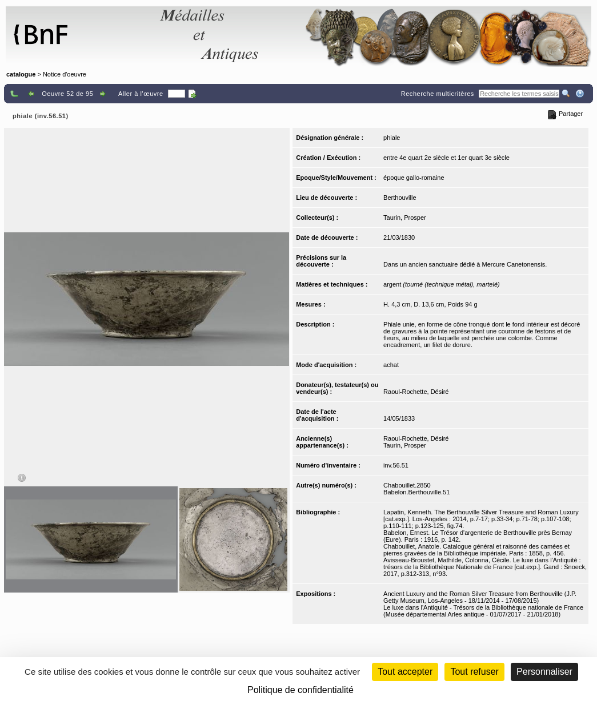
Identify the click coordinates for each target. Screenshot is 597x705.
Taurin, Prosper (404, 217)
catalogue (20, 74)
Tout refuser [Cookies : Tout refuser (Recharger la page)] (474, 671)
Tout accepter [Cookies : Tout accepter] (405, 671)
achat (391, 364)
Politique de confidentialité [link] (300, 690)
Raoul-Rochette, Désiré (415, 391)
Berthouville (399, 197)
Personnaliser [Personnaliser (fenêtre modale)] (544, 671)
